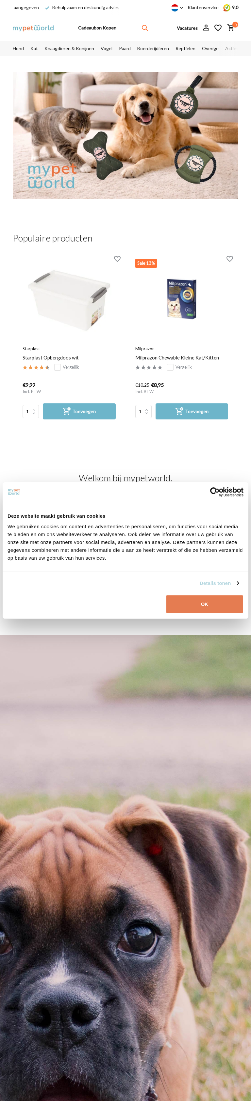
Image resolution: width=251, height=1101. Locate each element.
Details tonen (215, 583)
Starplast (31, 348)
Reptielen (185, 48)
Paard (125, 48)
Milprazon (145, 348)
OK (205, 604)
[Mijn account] (206, 27)
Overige (210, 48)
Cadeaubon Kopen (97, 27)
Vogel (106, 48)
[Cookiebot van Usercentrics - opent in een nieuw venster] (214, 492)
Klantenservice (203, 7)
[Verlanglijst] (218, 27)
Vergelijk (66, 367)
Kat (34, 48)
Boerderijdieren (153, 48)
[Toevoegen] (79, 411)
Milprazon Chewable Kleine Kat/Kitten (177, 357)
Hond (18, 48)
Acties (232, 48)
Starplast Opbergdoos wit (51, 357)
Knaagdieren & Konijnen (69, 48)
